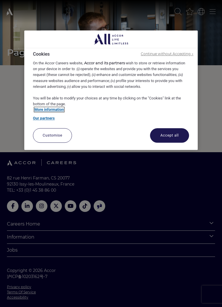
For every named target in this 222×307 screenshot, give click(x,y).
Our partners (44, 118)
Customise (52, 135)
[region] (111, 90)
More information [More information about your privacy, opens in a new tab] (49, 110)
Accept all (169, 135)
